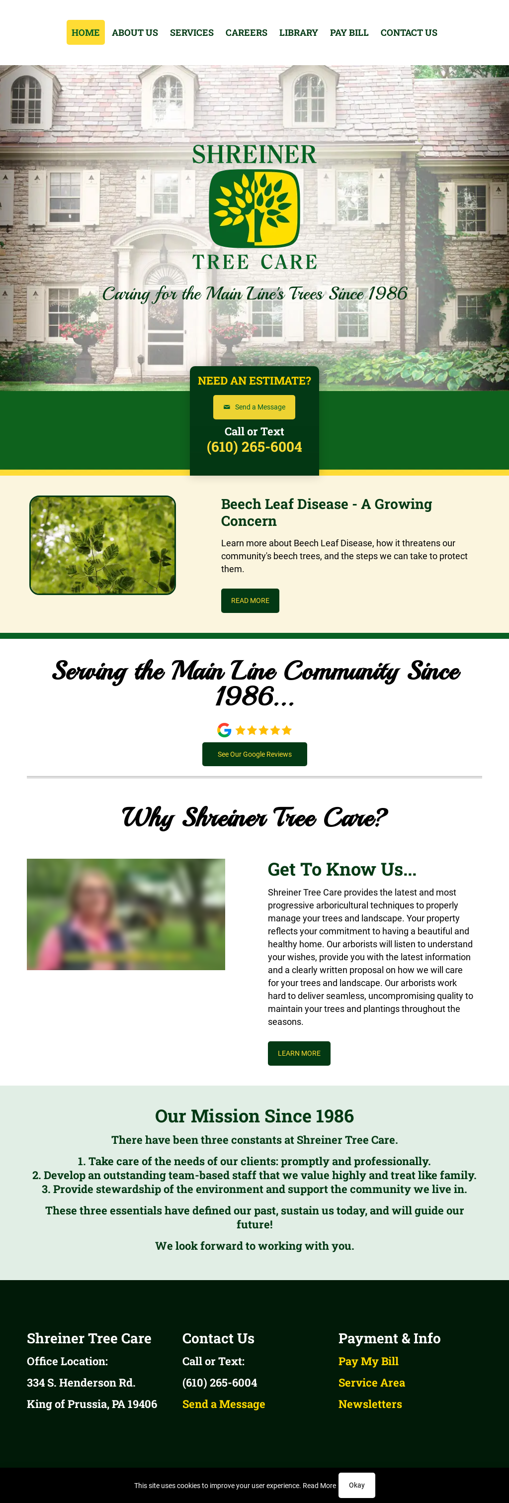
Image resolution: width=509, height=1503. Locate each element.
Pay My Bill (369, 1361)
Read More (319, 1486)
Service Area (372, 1382)
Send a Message (223, 1404)
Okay (357, 1485)
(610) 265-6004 (254, 446)
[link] (254, 730)
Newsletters (370, 1404)
